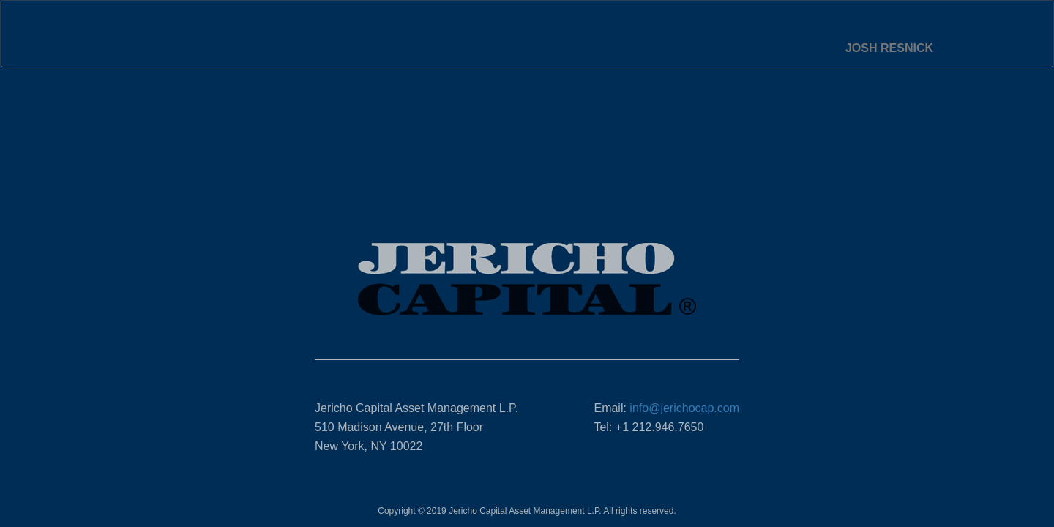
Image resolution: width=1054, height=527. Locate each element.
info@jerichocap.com (684, 408)
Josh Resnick (889, 48)
